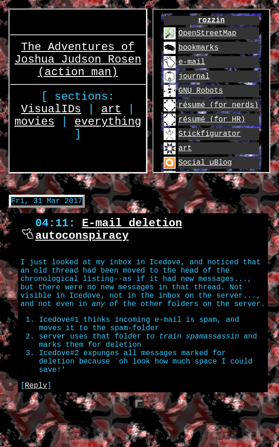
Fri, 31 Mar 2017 (46, 204)
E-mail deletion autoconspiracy (108, 236)
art (111, 110)
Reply (36, 420)
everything (108, 126)
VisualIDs (51, 110)
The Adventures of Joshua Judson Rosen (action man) (77, 53)
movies (34, 126)
